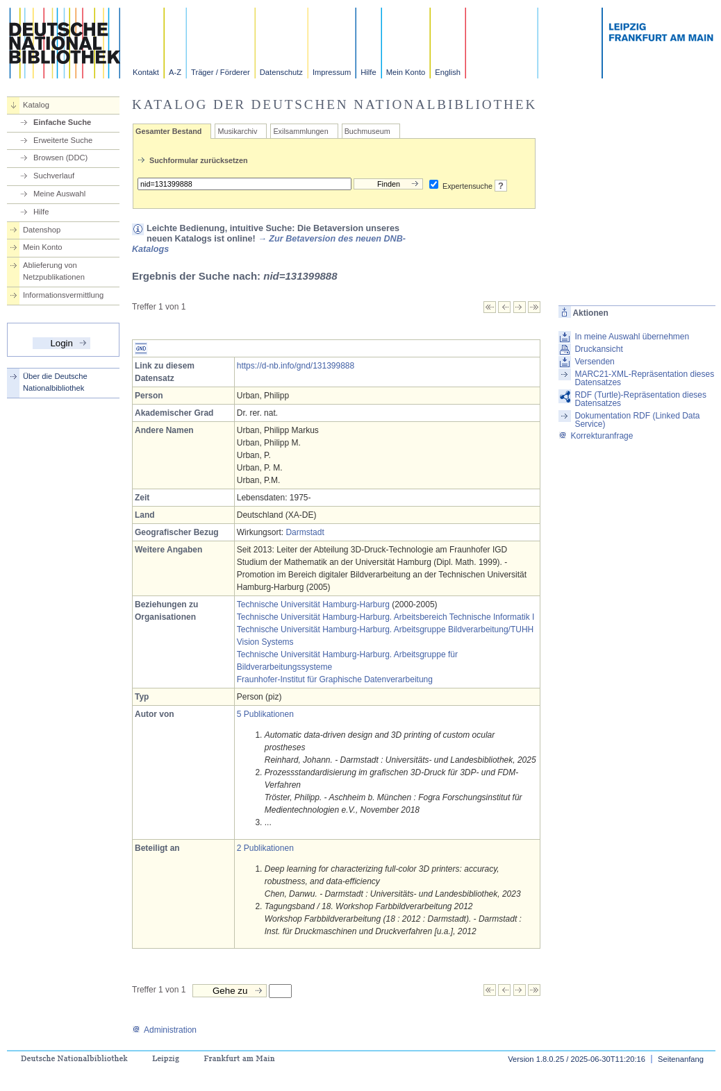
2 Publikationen (265, 848)
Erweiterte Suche (62, 140)
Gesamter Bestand (168, 131)
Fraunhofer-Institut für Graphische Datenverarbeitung (335, 679)
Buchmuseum (367, 131)
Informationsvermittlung (63, 295)
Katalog (36, 105)
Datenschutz (281, 72)
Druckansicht (598, 349)
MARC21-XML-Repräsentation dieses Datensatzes (644, 378)
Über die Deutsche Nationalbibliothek (55, 382)
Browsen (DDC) (60, 157)
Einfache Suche (62, 122)
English (448, 72)
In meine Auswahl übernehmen (631, 336)
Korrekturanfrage (595, 436)
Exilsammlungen (300, 131)
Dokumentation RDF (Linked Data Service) (636, 420)
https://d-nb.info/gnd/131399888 (295, 366)
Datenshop (41, 230)
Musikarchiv (237, 131)
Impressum (332, 72)
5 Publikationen (265, 714)
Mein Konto (406, 72)
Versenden (594, 361)
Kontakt (146, 72)
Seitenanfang (681, 1059)
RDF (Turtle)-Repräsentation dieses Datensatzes (640, 399)
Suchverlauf (53, 175)
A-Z (175, 72)
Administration (164, 1030)
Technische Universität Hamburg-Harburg (313, 604)
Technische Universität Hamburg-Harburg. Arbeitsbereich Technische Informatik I (386, 617)
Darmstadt (304, 532)
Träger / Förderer (220, 72)
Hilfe (368, 72)
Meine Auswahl (59, 193)
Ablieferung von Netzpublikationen (54, 271)
